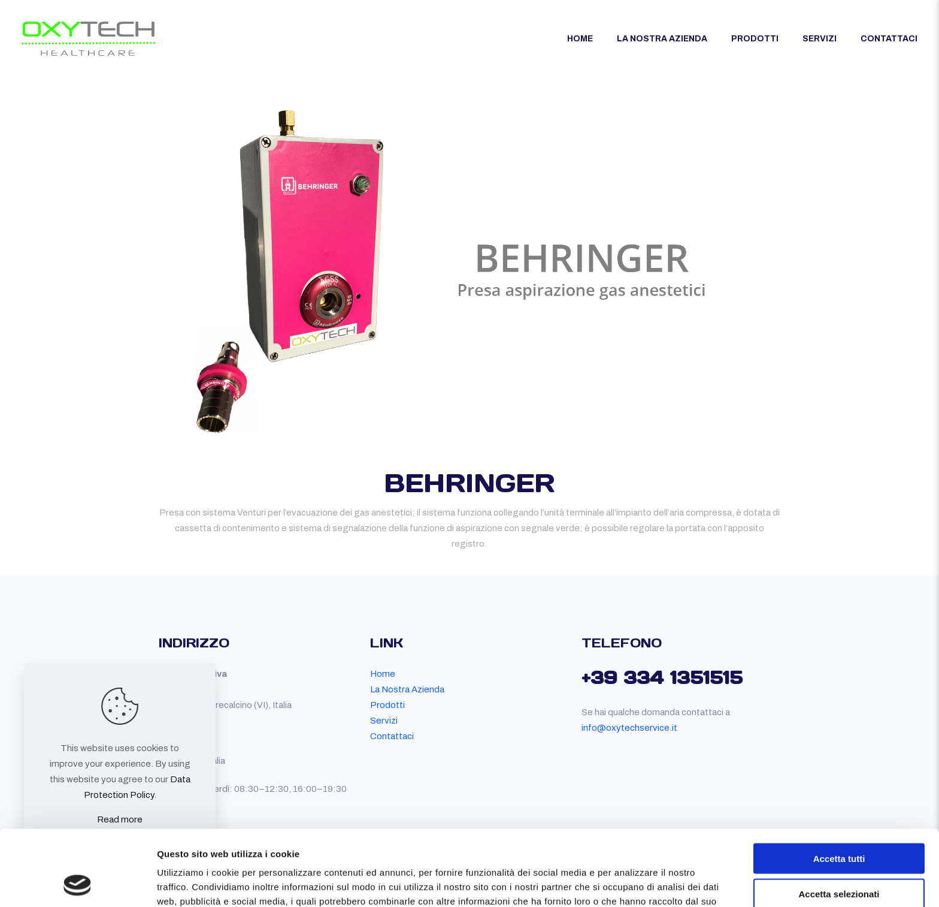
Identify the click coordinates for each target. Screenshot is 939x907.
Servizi (384, 720)
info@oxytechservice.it (629, 728)
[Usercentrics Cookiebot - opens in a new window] (77, 884)
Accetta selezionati (838, 823)
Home (382, 674)
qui (344, 844)
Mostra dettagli (630, 883)
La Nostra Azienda (407, 689)
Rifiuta (839, 857)
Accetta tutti (839, 787)
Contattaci (392, 736)
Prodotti (387, 705)
